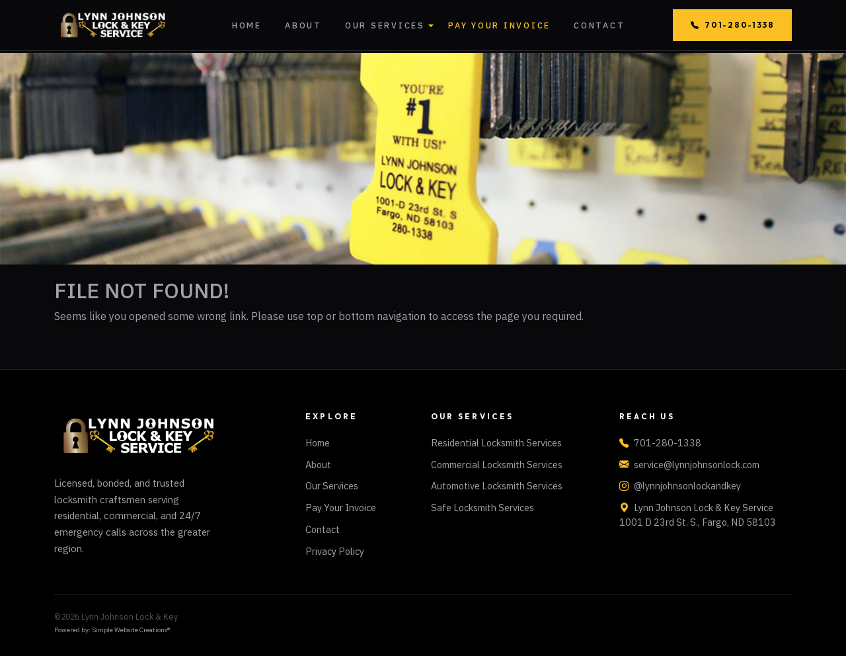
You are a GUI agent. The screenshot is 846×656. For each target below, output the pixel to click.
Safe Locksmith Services (482, 507)
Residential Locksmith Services (496, 442)
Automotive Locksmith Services (496, 485)
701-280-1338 (733, 25)
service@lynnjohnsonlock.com (696, 464)
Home (247, 25)
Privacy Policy (334, 551)
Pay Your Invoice (499, 25)
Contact (599, 25)
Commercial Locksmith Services (496, 464)
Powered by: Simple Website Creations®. (113, 630)
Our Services (385, 25)
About (303, 25)
